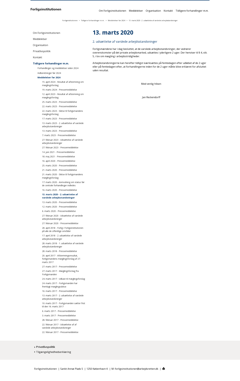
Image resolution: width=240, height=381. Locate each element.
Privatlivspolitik (42, 51)
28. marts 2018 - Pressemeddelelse (59, 251)
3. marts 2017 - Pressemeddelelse (59, 315)
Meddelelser (136, 11)
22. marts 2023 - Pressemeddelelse (59, 106)
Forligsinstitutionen (70, 20)
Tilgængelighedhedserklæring (53, 352)
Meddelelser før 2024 (116, 20)
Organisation (153, 11)
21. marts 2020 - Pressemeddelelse (59, 169)
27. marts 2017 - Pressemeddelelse (59, 266)
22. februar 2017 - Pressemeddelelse (60, 332)
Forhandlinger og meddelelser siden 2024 (58, 68)
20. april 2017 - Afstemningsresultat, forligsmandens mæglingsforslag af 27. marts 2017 (61, 259)
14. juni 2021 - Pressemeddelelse (58, 152)
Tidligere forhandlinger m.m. (192, 11)
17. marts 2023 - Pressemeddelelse (59, 118)
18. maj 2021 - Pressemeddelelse (58, 156)
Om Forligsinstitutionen (112, 11)
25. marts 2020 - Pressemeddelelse (59, 165)
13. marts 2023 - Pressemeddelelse (59, 130)
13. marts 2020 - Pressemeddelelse (59, 202)
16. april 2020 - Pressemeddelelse (58, 160)
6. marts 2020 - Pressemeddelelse (59, 211)
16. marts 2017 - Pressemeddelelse (59, 291)
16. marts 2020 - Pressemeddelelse (59, 190)
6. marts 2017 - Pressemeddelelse (59, 311)
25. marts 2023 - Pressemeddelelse (59, 101)
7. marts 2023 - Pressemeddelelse (59, 135)
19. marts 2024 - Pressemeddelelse (59, 89)
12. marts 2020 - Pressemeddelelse (59, 206)
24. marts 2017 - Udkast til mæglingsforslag (63, 278)
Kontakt (168, 11)
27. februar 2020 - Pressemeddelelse (60, 223)
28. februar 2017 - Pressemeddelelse (60, 319)
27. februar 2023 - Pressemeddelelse (60, 147)
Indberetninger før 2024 (49, 73)
